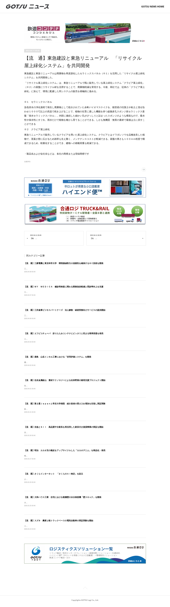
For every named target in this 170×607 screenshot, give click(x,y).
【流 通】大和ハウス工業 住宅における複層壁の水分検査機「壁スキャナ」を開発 (62, 499)
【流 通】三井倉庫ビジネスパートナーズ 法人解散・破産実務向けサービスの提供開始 (64, 310)
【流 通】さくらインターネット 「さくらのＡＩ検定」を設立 (53, 475)
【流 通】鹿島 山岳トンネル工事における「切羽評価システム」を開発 (57, 357)
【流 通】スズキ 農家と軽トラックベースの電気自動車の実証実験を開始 (58, 523)
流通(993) (27, 161)
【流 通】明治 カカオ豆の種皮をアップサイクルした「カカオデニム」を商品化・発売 (64, 452)
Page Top (85, 590)
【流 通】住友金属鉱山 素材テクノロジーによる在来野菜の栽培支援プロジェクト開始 (64, 381)
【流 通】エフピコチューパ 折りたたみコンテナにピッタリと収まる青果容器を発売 (63, 334)
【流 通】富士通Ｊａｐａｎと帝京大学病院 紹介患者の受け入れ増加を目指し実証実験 (64, 405)
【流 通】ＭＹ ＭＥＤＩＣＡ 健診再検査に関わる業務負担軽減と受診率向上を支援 (63, 287)
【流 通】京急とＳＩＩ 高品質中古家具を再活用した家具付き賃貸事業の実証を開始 (63, 428)
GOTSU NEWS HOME (152, 6)
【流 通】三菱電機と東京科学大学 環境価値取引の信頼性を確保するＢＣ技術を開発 (63, 263)
